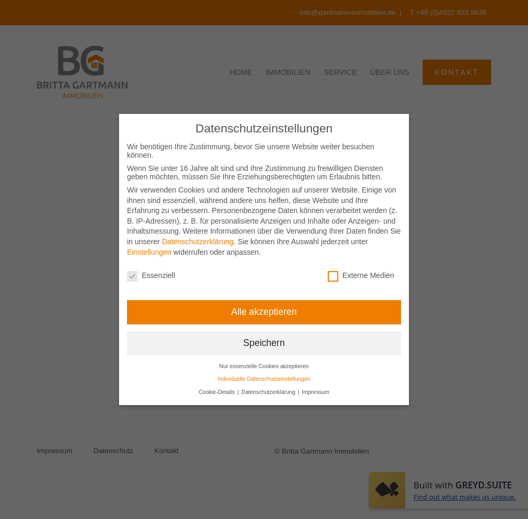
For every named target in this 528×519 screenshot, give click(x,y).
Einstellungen (149, 252)
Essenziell (151, 275)
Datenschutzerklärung (197, 241)
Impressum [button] (315, 392)
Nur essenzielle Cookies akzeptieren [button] (264, 366)
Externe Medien (361, 275)
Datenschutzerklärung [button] (269, 392)
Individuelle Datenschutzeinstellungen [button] (264, 379)
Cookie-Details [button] (217, 392)
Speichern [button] (264, 343)
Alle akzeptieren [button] (264, 311)
